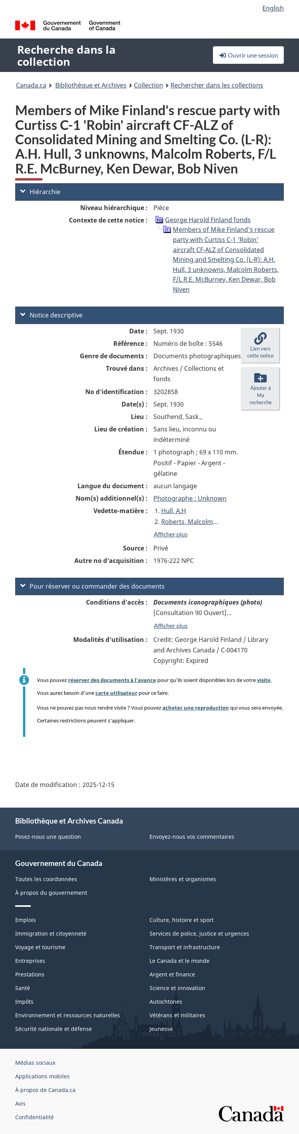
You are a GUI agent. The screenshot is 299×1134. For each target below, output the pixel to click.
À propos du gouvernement (51, 892)
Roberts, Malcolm (187, 521)
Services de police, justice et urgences (199, 933)
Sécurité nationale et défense (53, 1028)
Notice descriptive (51, 315)
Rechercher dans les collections (217, 85)
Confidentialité (34, 1117)
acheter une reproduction (195, 707)
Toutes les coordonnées (46, 879)
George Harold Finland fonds (208, 220)
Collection (148, 85)
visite (264, 680)
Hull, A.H (173, 511)
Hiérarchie (40, 192)
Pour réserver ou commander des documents (92, 586)
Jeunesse (161, 1028)
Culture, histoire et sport (182, 920)
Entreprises (30, 960)
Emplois (25, 920)
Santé (22, 988)
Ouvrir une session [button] (248, 55)
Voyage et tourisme (40, 947)
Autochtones (166, 1001)
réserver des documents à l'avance (112, 680)
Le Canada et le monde (179, 960)
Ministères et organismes (183, 879)
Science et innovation (177, 988)
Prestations (29, 974)
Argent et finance (172, 974)
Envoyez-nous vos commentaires (192, 836)
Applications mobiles (42, 1076)
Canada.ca (31, 85)
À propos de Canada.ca (45, 1090)
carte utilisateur (116, 692)
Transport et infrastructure (185, 947)
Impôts (24, 1001)
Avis (20, 1103)
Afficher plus (171, 534)
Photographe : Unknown (190, 498)
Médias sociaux (35, 1062)
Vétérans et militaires (177, 1015)
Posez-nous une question (48, 836)
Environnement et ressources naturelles (67, 1015)
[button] (260, 346)
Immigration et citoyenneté (50, 933)
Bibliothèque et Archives (91, 85)
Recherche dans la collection (66, 55)
